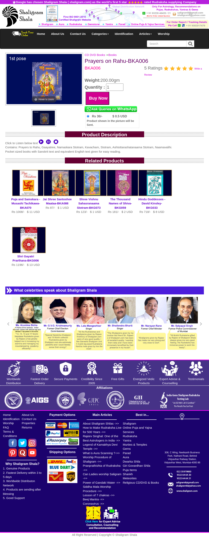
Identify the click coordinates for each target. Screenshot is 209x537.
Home (41, 33)
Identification (124, 33)
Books (112, 55)
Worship (164, 33)
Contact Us (78, 33)
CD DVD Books (95, 55)
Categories (100, 33)
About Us (57, 33)
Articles (145, 33)
